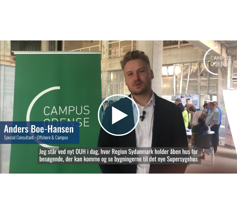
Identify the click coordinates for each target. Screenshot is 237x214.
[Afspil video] (118, 134)
